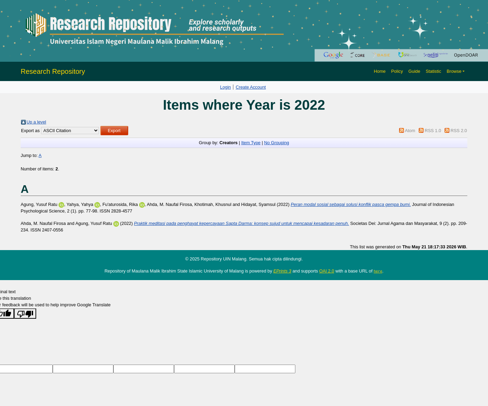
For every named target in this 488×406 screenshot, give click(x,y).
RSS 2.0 (458, 130)
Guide (414, 71)
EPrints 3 (282, 271)
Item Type (251, 142)
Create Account (251, 87)
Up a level (36, 122)
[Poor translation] (25, 313)
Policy (397, 71)
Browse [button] (454, 71)
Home (380, 71)
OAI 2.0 (326, 271)
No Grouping (276, 142)
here (378, 271)
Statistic (433, 71)
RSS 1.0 (433, 130)
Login (225, 87)
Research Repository (53, 71)
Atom (410, 130)
